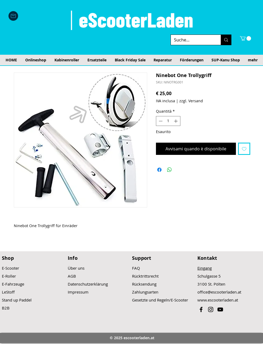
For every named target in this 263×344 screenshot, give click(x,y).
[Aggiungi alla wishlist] (244, 149)
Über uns (76, 268)
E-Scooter (10, 268)
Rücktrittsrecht (145, 276)
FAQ (136, 268)
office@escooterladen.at (219, 292)
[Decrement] (160, 121)
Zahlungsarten (145, 292)
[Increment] (176, 121)
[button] (245, 38)
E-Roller (9, 276)
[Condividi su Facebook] (159, 170)
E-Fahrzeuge (13, 284)
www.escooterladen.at (217, 300)
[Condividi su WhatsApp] (169, 170)
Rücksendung (144, 284)
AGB (72, 276)
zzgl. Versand (191, 100)
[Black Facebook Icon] (201, 309)
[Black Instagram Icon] (210, 309)
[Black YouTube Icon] (220, 309)
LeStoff (8, 292)
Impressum (78, 292)
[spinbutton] (168, 121)
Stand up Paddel (17, 300)
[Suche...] (192, 40)
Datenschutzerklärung (88, 284)
